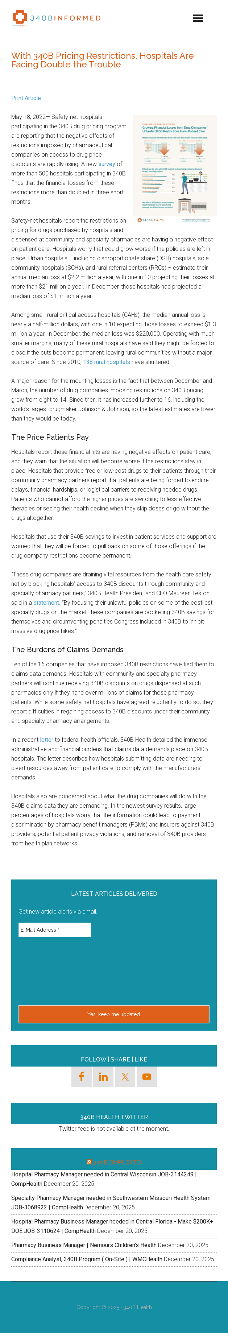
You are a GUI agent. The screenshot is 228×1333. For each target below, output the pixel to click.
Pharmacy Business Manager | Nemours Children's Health (84, 1245)
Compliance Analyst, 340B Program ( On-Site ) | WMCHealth (86, 1259)
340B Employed (117, 1162)
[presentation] (48, 970)
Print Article (26, 98)
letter (46, 739)
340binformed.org (56, 18)
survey (106, 164)
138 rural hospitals (106, 362)
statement (46, 602)
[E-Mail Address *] (54, 930)
